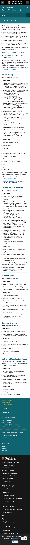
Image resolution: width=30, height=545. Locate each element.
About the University (8, 506)
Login (27, 7)
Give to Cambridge (7, 512)
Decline (15, 542)
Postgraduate (5, 492)
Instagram (4, 446)
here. (16, 190)
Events (4, 437)
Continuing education (8, 495)
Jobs (3, 515)
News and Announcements (9, 435)
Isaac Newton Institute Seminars (11, 426)
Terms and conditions (8, 478)
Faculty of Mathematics (8, 7)
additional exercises (8, 181)
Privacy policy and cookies (9, 473)
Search (27, 2)
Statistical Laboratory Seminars (10, 424)
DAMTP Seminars (7, 420)
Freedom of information (8, 470)
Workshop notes (11, 178)
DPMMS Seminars (7, 422)
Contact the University (8, 465)
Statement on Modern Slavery (10, 476)
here (9, 57)
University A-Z (6, 481)
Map (3, 518)
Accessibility (5, 467)
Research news (6, 530)
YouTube (4, 450)
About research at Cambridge (10, 533)
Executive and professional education (12, 498)
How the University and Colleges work (12, 509)
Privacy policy (5, 412)
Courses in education (8, 501)
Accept (24, 538)
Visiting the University (8, 522)
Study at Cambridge (8, 486)
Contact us (5, 408)
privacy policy (16, 538)
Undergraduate (6, 489)
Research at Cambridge (9, 527)
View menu (2, 2)
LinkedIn (4, 448)
